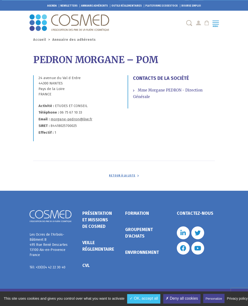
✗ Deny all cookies (182, 298)
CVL (86, 265)
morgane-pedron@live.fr (71, 119)
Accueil (39, 40)
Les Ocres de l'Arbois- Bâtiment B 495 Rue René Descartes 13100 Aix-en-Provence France (49, 244)
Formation (137, 213)
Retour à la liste (122, 175)
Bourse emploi (191, 5)
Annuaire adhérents (94, 5)
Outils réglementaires (126, 5)
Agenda (52, 5)
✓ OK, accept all (144, 298)
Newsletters (69, 5)
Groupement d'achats (139, 233)
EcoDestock (161, 5)
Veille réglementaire (98, 246)
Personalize (214, 298)
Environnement (142, 252)
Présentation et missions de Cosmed (97, 220)
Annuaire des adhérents (74, 40)
